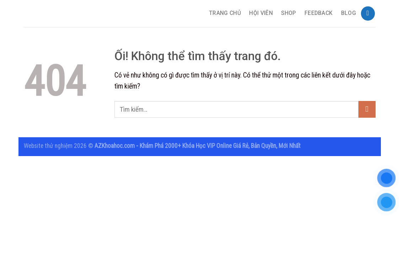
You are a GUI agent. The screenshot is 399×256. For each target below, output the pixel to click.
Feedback (318, 13)
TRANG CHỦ (225, 13)
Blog (348, 13)
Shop (288, 13)
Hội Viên (261, 13)
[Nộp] (366, 109)
